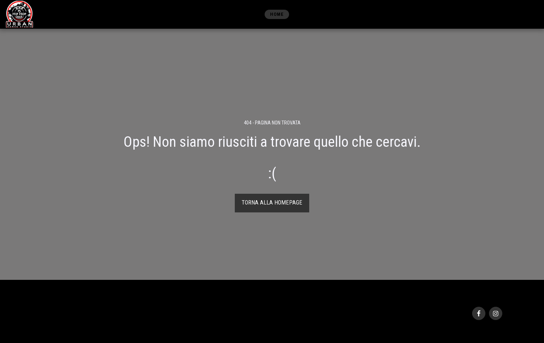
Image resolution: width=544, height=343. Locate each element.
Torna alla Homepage (272, 202)
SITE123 (72, 325)
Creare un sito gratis (103, 325)
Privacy (47, 316)
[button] (492, 14)
